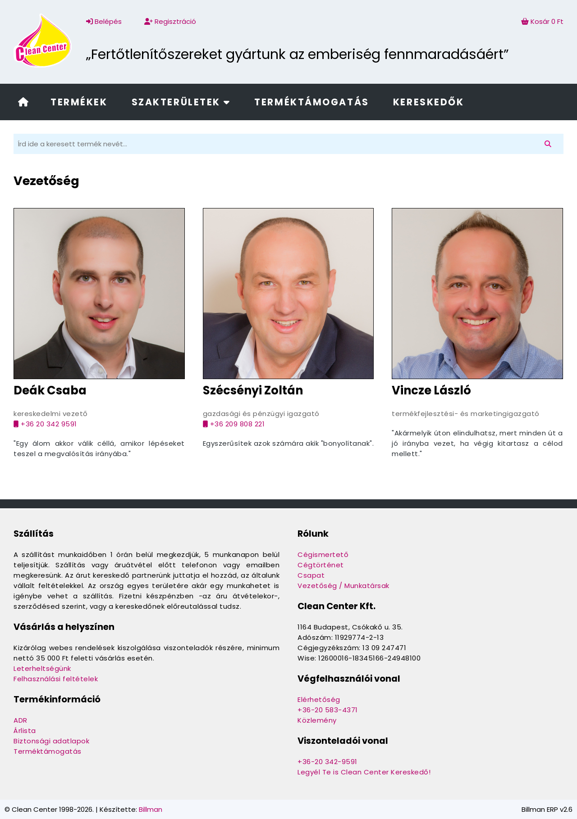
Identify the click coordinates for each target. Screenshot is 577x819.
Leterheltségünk (42, 668)
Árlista (25, 730)
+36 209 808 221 (234, 424)
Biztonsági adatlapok (51, 741)
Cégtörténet (321, 565)
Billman (150, 809)
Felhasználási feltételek (56, 678)
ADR (20, 720)
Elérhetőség (319, 699)
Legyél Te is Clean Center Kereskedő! (364, 772)
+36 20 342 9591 (45, 424)
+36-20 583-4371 (328, 710)
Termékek (78, 102)
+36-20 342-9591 (327, 761)
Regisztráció (170, 21)
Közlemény (317, 720)
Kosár (542, 21)
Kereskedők (428, 102)
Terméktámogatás (311, 102)
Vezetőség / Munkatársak (343, 585)
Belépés (104, 21)
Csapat (311, 575)
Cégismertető (323, 554)
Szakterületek (181, 102)
